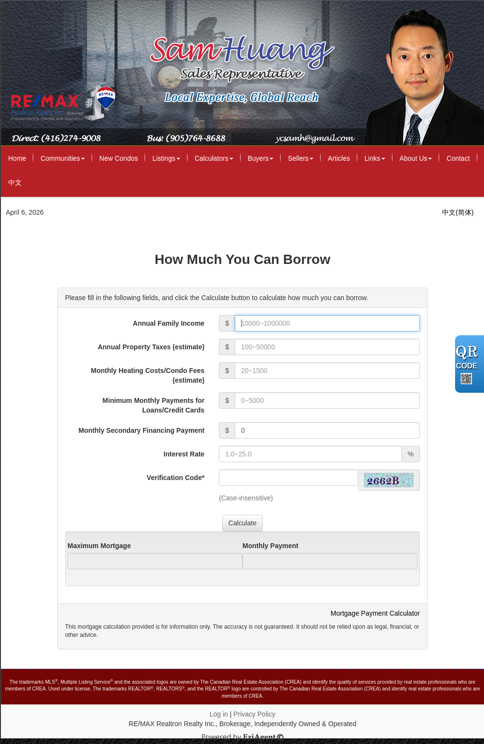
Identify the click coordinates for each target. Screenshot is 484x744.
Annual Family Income (169, 323)
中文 (15, 182)
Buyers (261, 158)
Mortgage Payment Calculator (375, 613)
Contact (458, 158)
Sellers (300, 158)
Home (17, 158)
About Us (416, 158)
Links (374, 158)
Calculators (214, 158)
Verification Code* (175, 478)
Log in (219, 714)
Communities (62, 158)
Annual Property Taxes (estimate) (151, 347)
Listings (166, 158)
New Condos (118, 158)
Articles (339, 158)
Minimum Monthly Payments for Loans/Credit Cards (154, 405)
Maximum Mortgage (99, 546)
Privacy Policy (254, 714)
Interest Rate (183, 454)
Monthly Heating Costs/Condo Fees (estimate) (147, 375)
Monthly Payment (270, 546)
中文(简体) (457, 212)
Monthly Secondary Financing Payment (141, 430)
